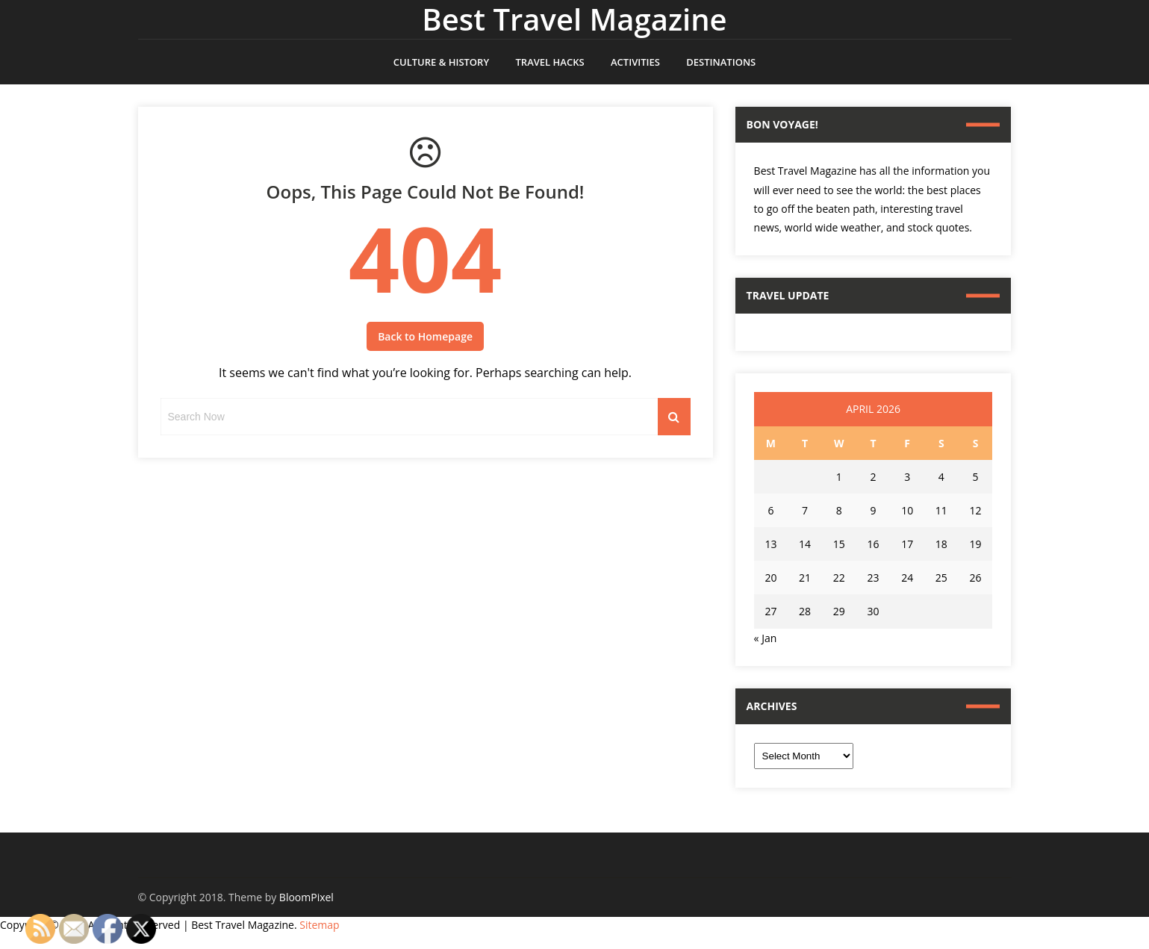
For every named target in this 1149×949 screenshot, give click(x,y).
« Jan (765, 638)
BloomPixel (306, 897)
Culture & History (441, 62)
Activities (635, 62)
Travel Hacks (550, 62)
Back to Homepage (425, 336)
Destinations (721, 62)
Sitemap (319, 925)
